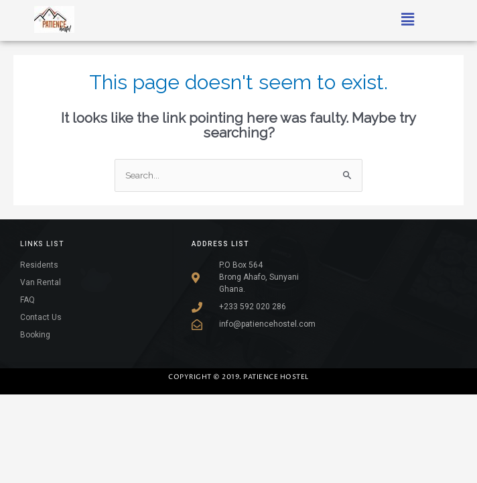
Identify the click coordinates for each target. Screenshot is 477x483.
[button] (408, 19)
